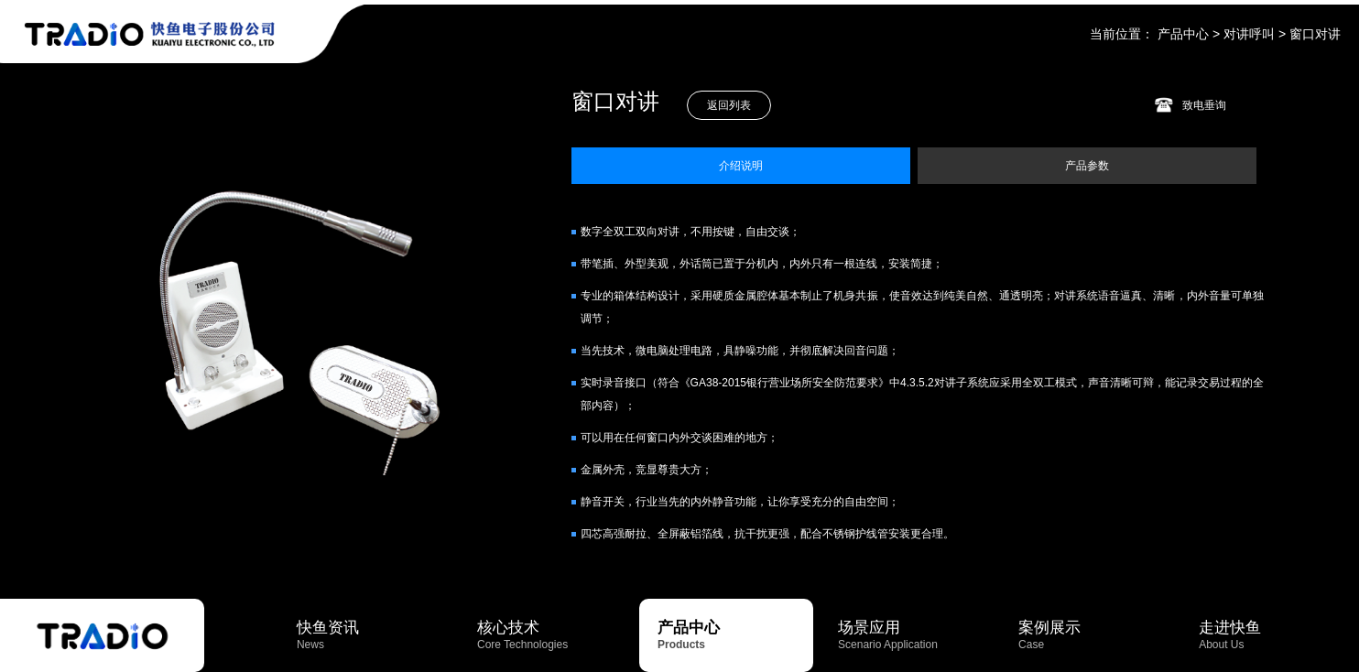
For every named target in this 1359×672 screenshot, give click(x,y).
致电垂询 (1204, 105)
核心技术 (555, 635)
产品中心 (1183, 34)
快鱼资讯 (374, 635)
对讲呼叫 (1249, 34)
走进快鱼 (1276, 635)
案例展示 (1096, 635)
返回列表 (729, 105)
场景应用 (916, 635)
